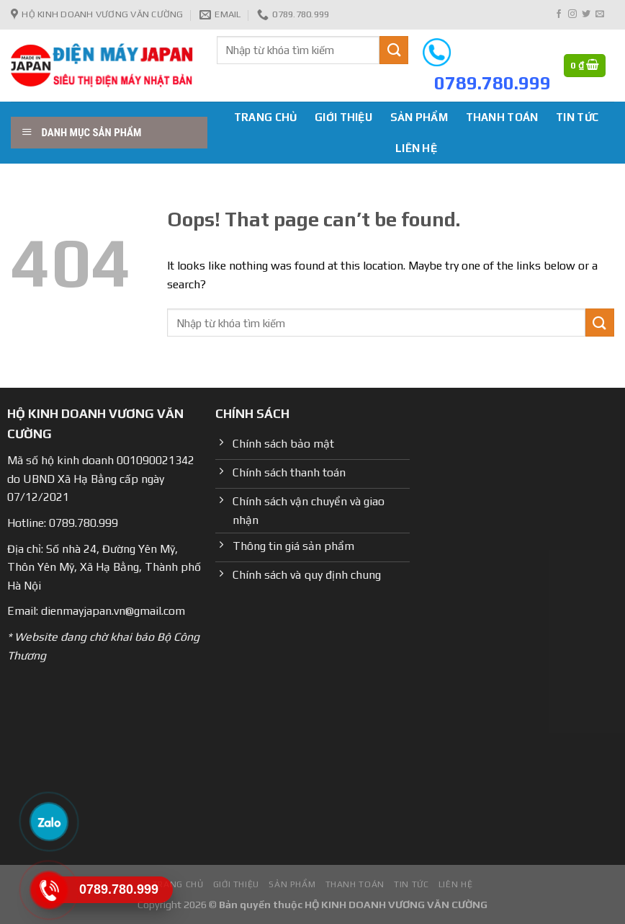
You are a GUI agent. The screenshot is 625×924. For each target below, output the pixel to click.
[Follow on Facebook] (558, 14)
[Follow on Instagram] (572, 14)
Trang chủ (265, 117)
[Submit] (393, 50)
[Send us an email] (599, 14)
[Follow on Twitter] (586, 14)
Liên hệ (416, 148)
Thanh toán (502, 117)
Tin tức (577, 117)
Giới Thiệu (343, 117)
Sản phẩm (419, 117)
